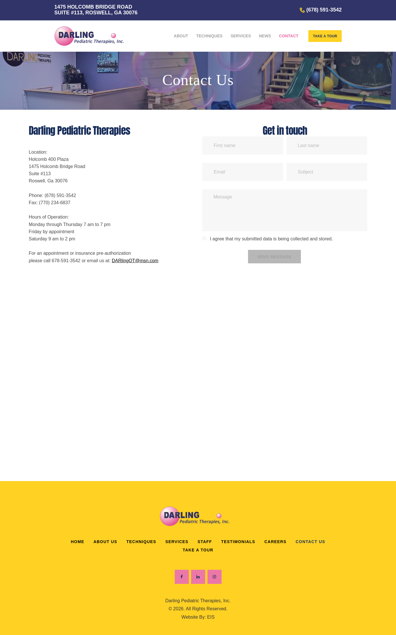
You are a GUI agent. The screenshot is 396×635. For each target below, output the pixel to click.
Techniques (141, 541)
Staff (205, 541)
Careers (275, 541)
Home (77, 541)
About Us (105, 541)
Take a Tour (198, 550)
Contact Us (310, 541)
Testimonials (238, 541)
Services (176, 541)
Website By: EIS (197, 617)
